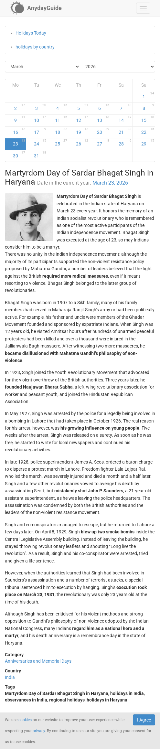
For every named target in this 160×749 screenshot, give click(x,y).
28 (125, 142)
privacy (39, 731)
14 (125, 119)
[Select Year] (117, 66)
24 (40, 142)
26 (82, 142)
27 (103, 142)
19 (82, 131)
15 (148, 119)
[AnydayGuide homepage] (36, 8)
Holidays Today (31, 33)
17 (40, 131)
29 (148, 142)
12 (82, 119)
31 (40, 154)
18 (61, 131)
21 (125, 131)
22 (148, 131)
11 (61, 119)
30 (19, 154)
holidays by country (35, 46)
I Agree (144, 719)
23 (19, 142)
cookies (25, 720)
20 (103, 131)
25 (61, 142)
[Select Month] (42, 66)
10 (40, 119)
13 (103, 119)
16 (19, 131)
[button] (143, 8)
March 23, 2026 (110, 183)
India (10, 677)
